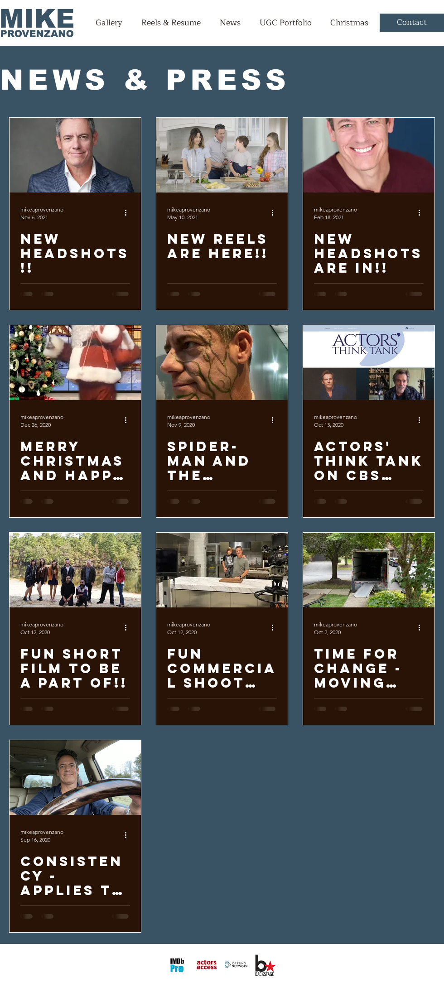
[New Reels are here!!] (222, 155)
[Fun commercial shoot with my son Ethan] (222, 570)
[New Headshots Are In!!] (368, 155)
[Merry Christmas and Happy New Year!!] (75, 362)
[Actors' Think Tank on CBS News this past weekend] (368, 362)
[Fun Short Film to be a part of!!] (75, 570)
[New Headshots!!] (75, 155)
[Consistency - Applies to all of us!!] (75, 777)
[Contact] (412, 23)
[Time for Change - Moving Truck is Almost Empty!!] (368, 570)
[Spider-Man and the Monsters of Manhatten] (222, 362)
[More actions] (128, 212)
